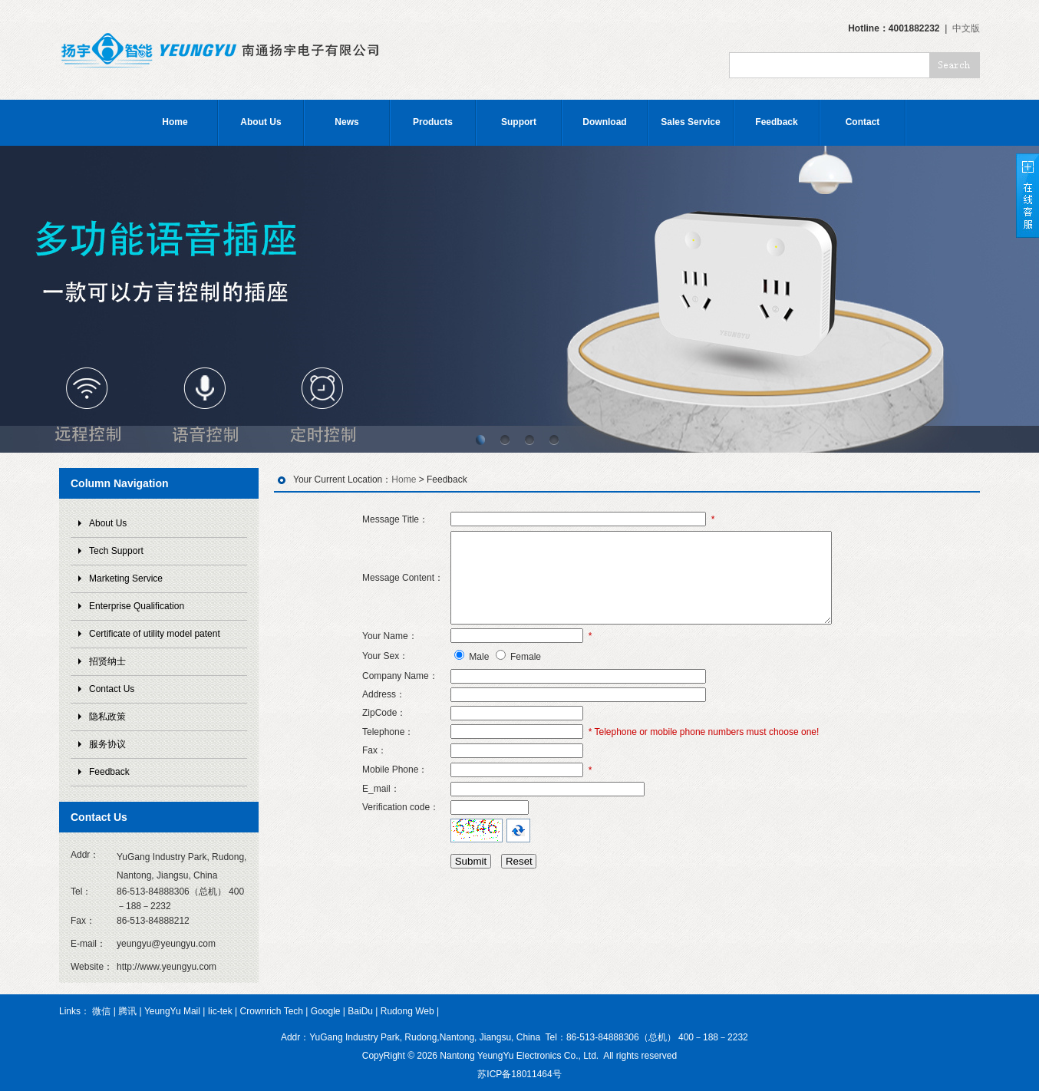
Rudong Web (407, 1011)
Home (174, 122)
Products (433, 122)
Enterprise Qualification (136, 606)
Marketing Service (126, 578)
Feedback (776, 122)
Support (518, 122)
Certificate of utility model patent (154, 633)
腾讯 (127, 1011)
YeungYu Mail (172, 1011)
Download (604, 122)
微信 (101, 1011)
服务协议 (107, 744)
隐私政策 (107, 716)
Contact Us (111, 689)
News (346, 122)
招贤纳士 (107, 661)
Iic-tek (220, 1011)
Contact (863, 122)
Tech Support (116, 551)
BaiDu (360, 1011)
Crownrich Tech (271, 1011)
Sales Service (690, 122)
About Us (260, 122)
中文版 (966, 28)
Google (326, 1011)
